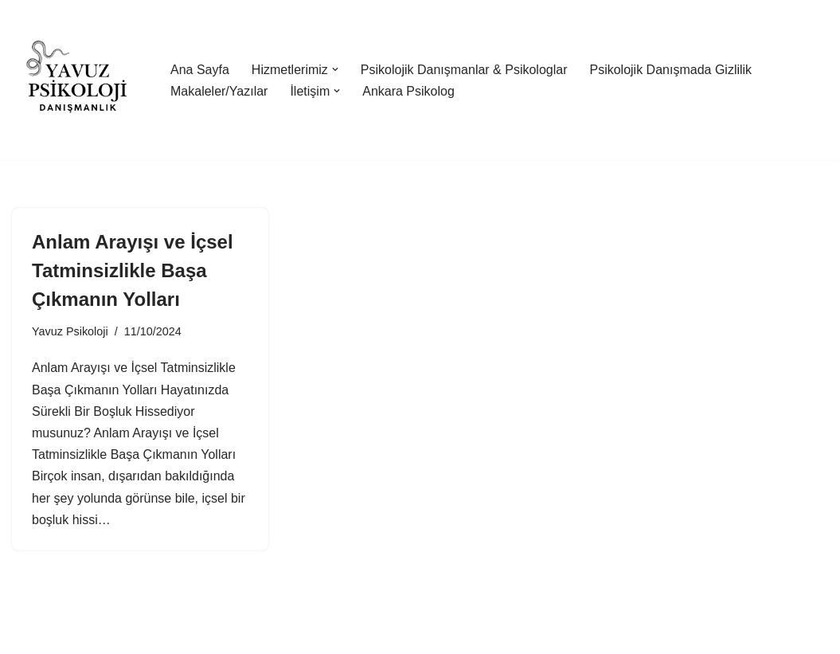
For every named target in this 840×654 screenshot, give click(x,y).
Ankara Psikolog (408, 91)
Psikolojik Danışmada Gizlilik (670, 69)
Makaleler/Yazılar (219, 91)
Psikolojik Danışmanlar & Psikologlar (464, 69)
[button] (335, 69)
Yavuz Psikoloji (70, 331)
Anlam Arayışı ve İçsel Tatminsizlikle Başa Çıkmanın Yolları (132, 270)
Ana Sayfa (199, 69)
